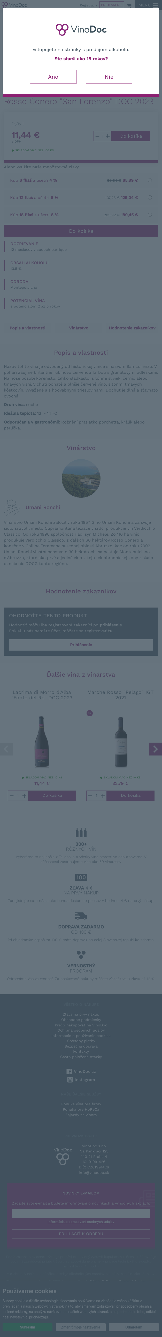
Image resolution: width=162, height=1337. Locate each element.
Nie (109, 76)
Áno (53, 76)
